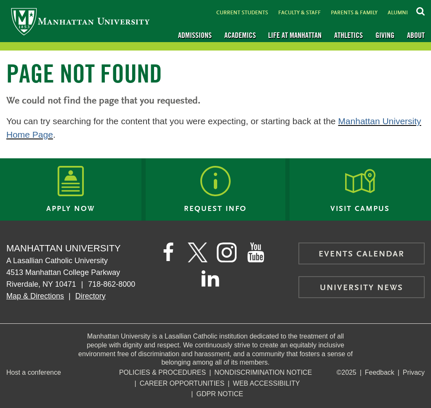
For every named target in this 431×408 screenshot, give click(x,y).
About (416, 35)
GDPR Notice (220, 393)
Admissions (195, 35)
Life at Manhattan (295, 35)
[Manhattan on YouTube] (256, 253)
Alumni (398, 13)
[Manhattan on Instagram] (227, 253)
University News (361, 288)
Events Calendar (361, 254)
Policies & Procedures (162, 372)
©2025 (346, 372)
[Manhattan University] (80, 21)
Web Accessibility (266, 383)
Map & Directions (35, 296)
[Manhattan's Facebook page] (168, 253)
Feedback (379, 372)
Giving (384, 35)
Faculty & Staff (299, 13)
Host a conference (33, 372)
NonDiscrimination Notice (263, 372)
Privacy (414, 372)
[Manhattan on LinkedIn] (210, 278)
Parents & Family (354, 13)
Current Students (242, 13)
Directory (90, 296)
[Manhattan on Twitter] (197, 253)
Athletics (348, 35)
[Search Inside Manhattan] (420, 10)
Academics (240, 35)
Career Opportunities (182, 383)
